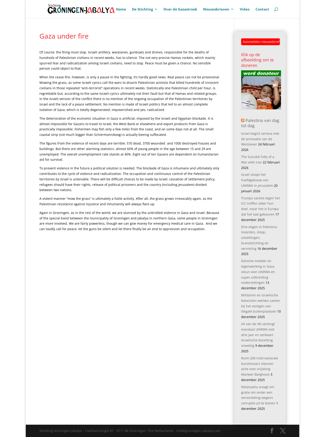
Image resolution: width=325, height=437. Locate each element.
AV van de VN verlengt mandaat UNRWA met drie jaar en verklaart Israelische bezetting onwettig (258, 335)
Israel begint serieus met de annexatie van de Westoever (260, 139)
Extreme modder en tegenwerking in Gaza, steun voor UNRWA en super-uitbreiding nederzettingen (258, 272)
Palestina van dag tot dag (260, 123)
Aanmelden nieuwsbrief (261, 41)
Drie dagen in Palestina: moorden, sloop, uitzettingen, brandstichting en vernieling (259, 238)
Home (121, 9)
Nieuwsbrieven (216, 9)
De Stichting (142, 9)
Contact (262, 9)
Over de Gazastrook (180, 9)
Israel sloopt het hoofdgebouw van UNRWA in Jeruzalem (257, 180)
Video (245, 9)
